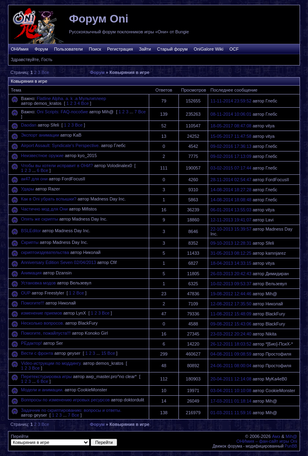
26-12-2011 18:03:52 (231, 343)
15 (103, 353)
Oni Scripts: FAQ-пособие (62, 111)
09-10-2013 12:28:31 (231, 243)
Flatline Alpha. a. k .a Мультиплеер (71, 98)
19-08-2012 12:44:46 (231, 293)
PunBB (291, 446)
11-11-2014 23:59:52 (231, 100)
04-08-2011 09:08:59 (231, 354)
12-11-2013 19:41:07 (231, 219)
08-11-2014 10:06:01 (231, 114)
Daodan (28, 125)
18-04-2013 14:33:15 (231, 263)
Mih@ (291, 436)
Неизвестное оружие (42, 155)
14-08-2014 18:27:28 (231, 189)
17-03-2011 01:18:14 (231, 401)
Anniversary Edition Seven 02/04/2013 (58, 262)
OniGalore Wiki (208, 49)
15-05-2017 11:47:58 (231, 136)
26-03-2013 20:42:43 (231, 273)
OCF (234, 49)
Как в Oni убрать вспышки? (48, 198)
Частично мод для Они (44, 209)
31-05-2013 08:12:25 (231, 253)
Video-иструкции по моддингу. (51, 363)
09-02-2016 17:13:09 (231, 156)
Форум (41, 49)
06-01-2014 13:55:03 (231, 209)
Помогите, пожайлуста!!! (46, 333)
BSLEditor (31, 230)
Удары (27, 188)
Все (45, 72)
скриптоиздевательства (45, 252)
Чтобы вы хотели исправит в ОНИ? (57, 165)
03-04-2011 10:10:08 (231, 390)
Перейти (64, 440)
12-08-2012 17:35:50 (231, 303)
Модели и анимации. (42, 389)
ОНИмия (19, 49)
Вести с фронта (37, 353)
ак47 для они (34, 178)
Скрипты (29, 242)
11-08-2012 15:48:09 (231, 313)
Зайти (145, 49)
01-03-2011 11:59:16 (231, 412)
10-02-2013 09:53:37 (231, 283)
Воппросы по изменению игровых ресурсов (65, 399)
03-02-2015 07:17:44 (231, 168)
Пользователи (68, 49)
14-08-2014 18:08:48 (231, 199)
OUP (25, 292)
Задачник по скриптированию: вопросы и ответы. (71, 410)
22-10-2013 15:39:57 (231, 229)
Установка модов (38, 282)
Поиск (95, 49)
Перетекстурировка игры (46, 376)
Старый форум (172, 49)
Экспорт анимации (40, 135)
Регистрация (120, 49)
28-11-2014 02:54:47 (231, 179)
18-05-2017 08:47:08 (231, 125)
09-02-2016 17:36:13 (231, 146)
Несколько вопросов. (42, 323)
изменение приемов (41, 313)
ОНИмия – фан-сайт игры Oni (267, 441)
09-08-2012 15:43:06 (231, 323)
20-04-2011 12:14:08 (231, 378)
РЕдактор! (31, 343)
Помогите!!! (32, 303)
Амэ (276, 436)
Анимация (31, 272)
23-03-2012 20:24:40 (231, 333)
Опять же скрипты (39, 219)
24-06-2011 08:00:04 (231, 365)
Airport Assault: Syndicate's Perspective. (60, 145)
